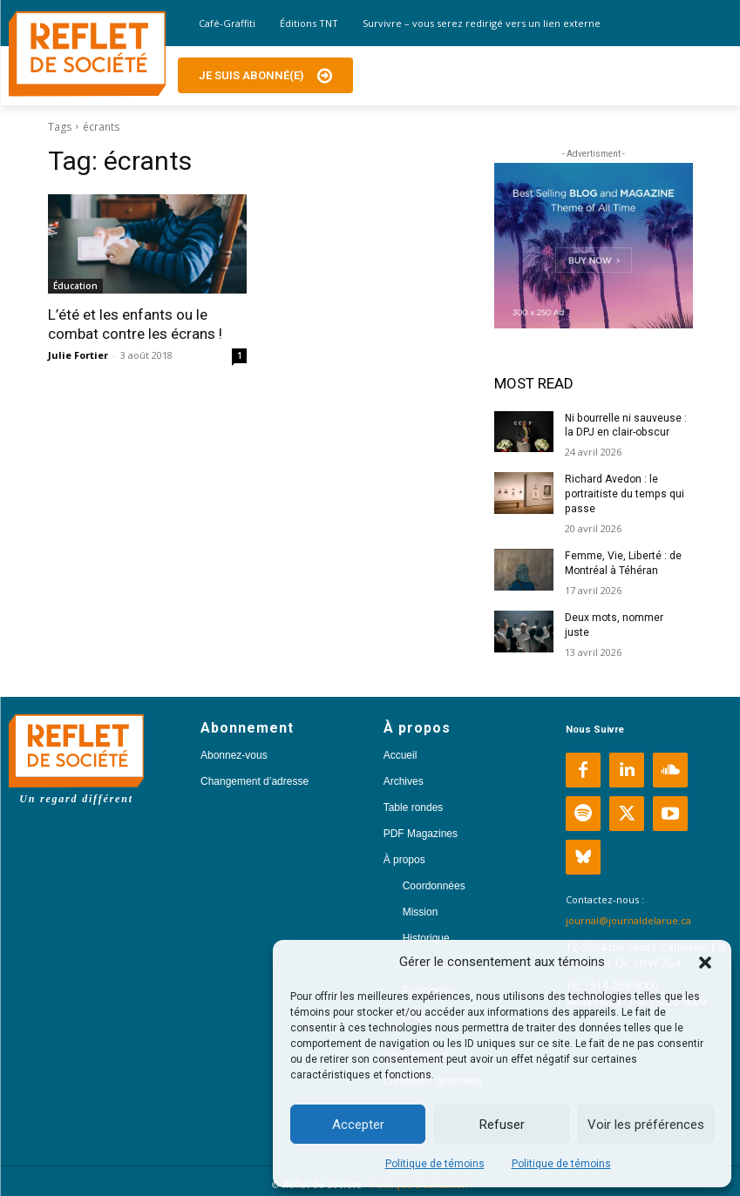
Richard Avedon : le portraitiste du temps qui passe (623, 494)
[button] (705, 962)
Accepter (358, 1124)
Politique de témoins (435, 1164)
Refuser (502, 1124)
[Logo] (87, 54)
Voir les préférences (645, 1124)
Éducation (75, 286)
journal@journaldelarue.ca (628, 919)
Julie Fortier (78, 355)
